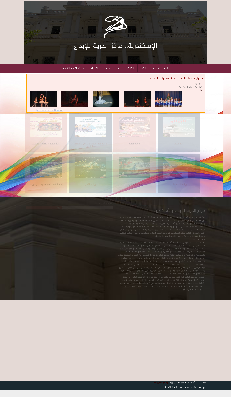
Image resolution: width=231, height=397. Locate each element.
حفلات (201, 90)
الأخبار (143, 68)
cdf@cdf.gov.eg (160, 382)
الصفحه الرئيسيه (160, 68)
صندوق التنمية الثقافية (74, 68)
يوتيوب (108, 68)
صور (119, 68)
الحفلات (131, 68)
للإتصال (94, 68)
